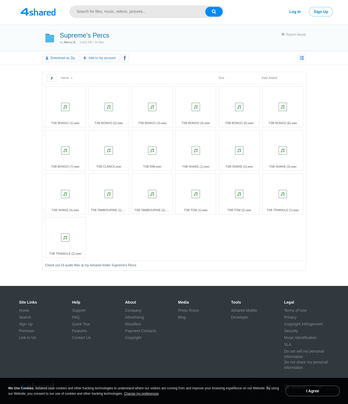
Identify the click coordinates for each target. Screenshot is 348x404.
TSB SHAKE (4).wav (65, 210)
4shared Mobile (244, 310)
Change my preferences (141, 394)
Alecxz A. (70, 42)
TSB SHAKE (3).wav (283, 166)
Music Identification (300, 337)
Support (78, 310)
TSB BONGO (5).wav (239, 123)
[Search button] (214, 12)
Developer (239, 317)
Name (66, 77)
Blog (182, 317)
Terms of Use (295, 310)
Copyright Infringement (303, 324)
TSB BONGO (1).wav (65, 123)
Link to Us (27, 337)
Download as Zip (63, 58)
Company (133, 310)
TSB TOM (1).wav (196, 210)
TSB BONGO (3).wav (152, 123)
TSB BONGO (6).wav (283, 123)
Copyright (133, 337)
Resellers (133, 324)
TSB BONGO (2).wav (109, 123)
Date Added (269, 77)
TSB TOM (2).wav (239, 210)
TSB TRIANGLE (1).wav (283, 210)
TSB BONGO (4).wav (196, 123)
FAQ (76, 317)
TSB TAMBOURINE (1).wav (109, 210)
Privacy (290, 317)
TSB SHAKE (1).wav (196, 166)
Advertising (134, 317)
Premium (26, 331)
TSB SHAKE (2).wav (239, 166)
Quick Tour (81, 324)
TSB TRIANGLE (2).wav (65, 253)
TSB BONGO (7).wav (65, 166)
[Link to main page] (38, 12)
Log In (295, 12)
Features (79, 331)
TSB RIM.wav (152, 166)
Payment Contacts (140, 331)
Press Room (188, 310)
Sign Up (321, 12)
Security (291, 331)
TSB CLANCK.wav (108, 166)
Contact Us (81, 337)
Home (24, 310)
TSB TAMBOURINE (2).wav (152, 210)
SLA (287, 344)
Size (221, 77)
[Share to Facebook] (125, 58)
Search (25, 317)
